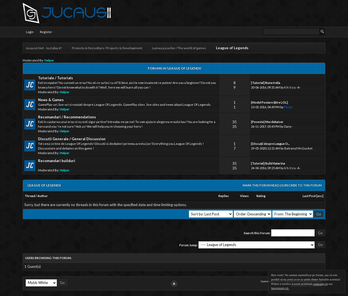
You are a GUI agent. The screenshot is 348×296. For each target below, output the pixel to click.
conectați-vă (320, 283)
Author (42, 196)
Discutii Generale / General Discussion (72, 139)
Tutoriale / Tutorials (55, 78)
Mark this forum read (261, 185)
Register (46, 32)
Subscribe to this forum (301, 185)
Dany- (288, 126)
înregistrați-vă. (280, 288)
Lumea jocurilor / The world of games (179, 48)
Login (30, 32)
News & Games (51, 100)
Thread (30, 196)
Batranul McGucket (298, 148)
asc (319, 196)
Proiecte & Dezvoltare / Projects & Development (107, 48)
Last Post (309, 196)
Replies (223, 196)
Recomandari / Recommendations (67, 117)
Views (244, 196)
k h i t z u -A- (292, 87)
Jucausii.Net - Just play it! (44, 48)
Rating (260, 196)
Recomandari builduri (56, 161)
